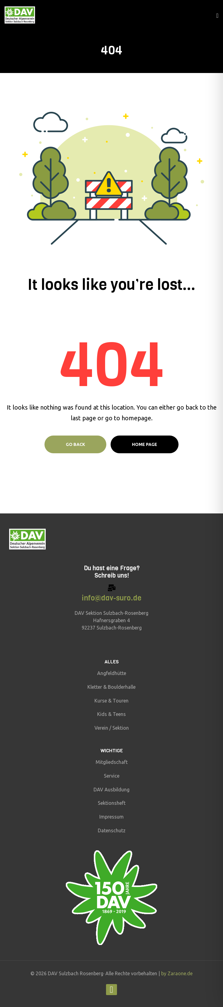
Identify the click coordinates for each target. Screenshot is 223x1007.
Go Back (75, 444)
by (164, 973)
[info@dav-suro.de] (111, 588)
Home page (144, 444)
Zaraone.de (180, 973)
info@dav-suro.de (111, 598)
